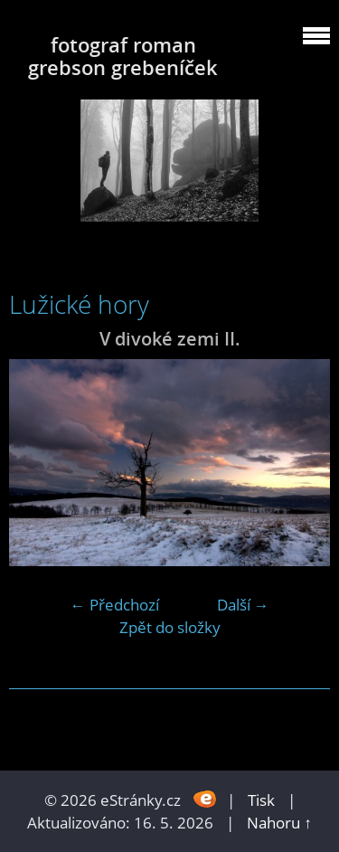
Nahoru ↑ (279, 822)
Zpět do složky (170, 627)
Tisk (261, 800)
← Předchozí (115, 604)
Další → (243, 604)
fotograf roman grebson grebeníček (123, 56)
